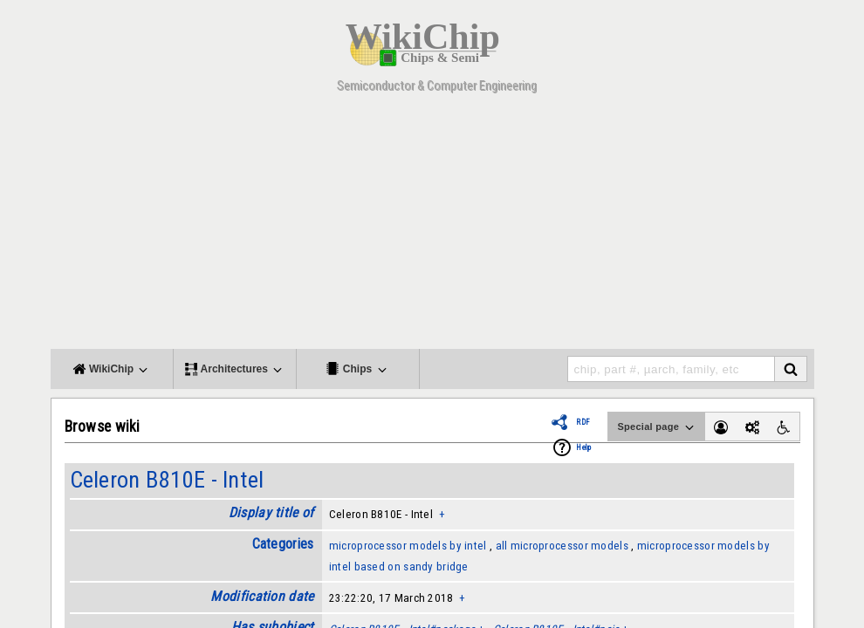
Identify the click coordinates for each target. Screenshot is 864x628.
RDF (583, 422)
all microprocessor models (562, 545)
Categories (283, 544)
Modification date (261, 596)
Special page (656, 427)
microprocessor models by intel (408, 545)
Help (583, 447)
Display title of (271, 512)
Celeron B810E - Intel (167, 480)
